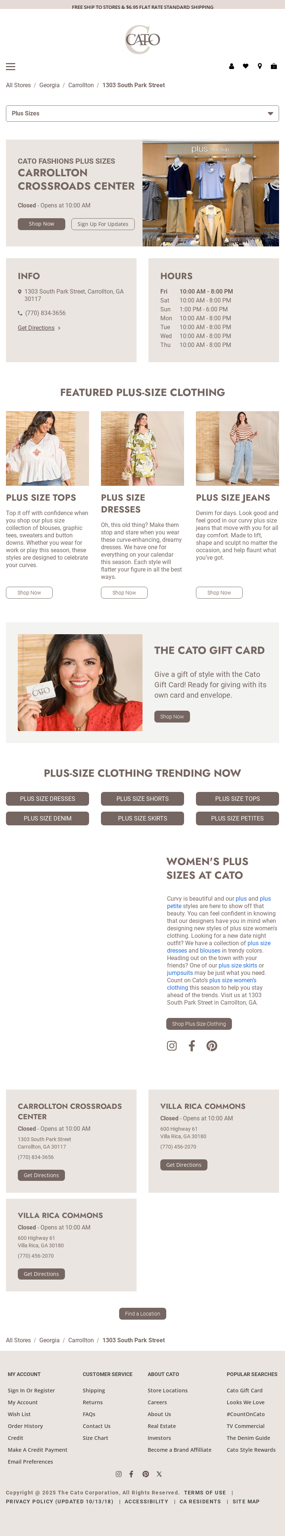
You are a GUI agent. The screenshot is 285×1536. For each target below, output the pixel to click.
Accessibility (146, 1501)
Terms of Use (205, 1493)
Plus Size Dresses (47, 798)
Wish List (19, 1414)
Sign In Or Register (31, 1390)
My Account (23, 1402)
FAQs (89, 1414)
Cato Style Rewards (251, 1449)
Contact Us (97, 1425)
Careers (157, 1402)
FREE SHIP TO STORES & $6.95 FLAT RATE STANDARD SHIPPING (142, 7)
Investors (159, 1437)
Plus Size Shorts (143, 798)
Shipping (94, 1390)
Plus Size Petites (237, 818)
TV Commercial (246, 1425)
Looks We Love (246, 1402)
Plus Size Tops (237, 798)
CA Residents (201, 1501)
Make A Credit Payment (38, 1449)
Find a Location (142, 1314)
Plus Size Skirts (142, 818)
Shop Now (41, 223)
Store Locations (168, 1390)
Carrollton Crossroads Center (70, 1111)
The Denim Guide (248, 1437)
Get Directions (39, 327)
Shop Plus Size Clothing (199, 1024)
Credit (15, 1437)
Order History (25, 1425)
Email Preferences (30, 1461)
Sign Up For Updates (103, 223)
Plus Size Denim (48, 818)
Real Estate (162, 1425)
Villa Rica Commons (203, 1106)
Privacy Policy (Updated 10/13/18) (60, 1501)
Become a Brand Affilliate (180, 1449)
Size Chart (95, 1437)
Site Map (246, 1501)
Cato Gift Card (245, 1390)
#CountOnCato (246, 1414)
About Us (159, 1414)
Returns (93, 1402)
